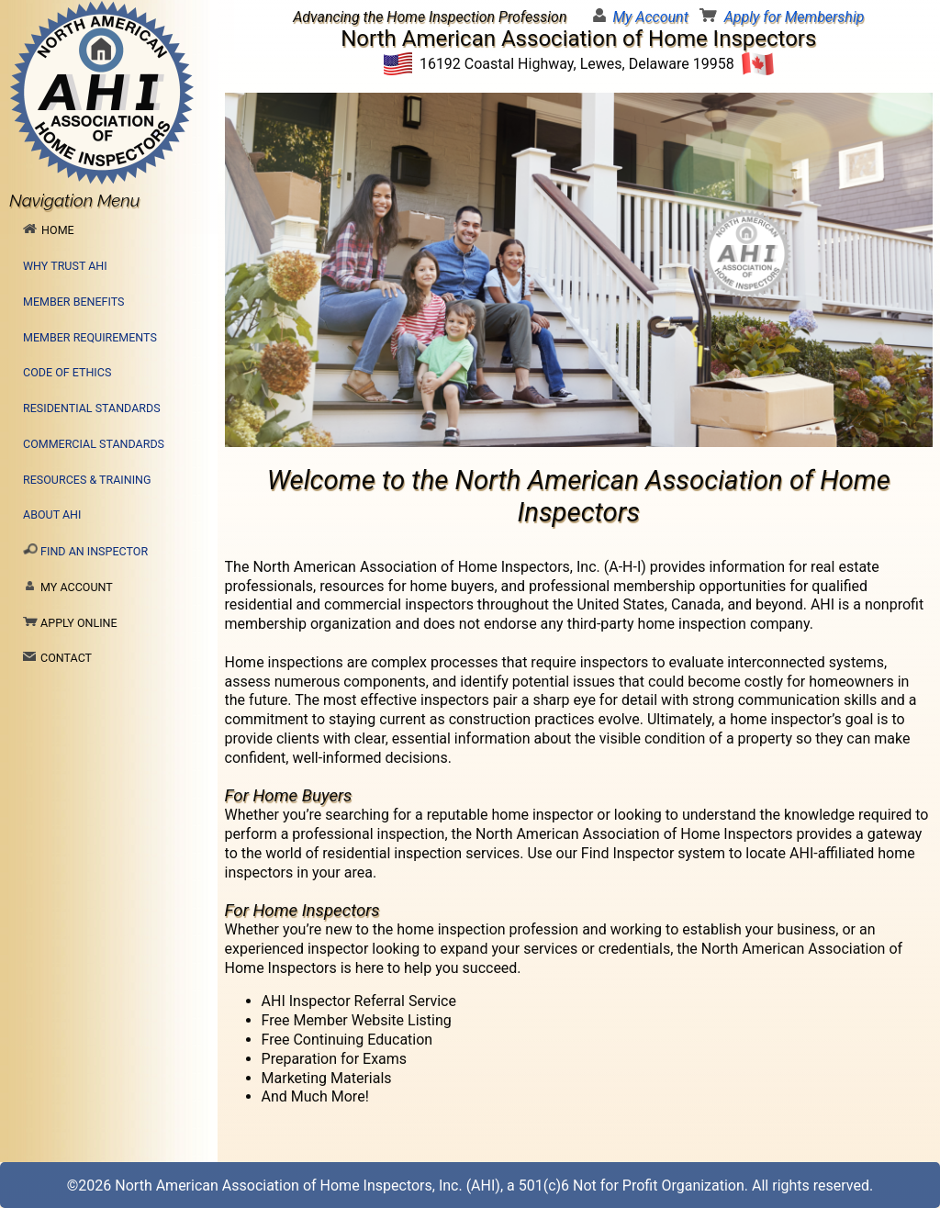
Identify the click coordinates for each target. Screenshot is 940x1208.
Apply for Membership (794, 17)
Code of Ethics (67, 372)
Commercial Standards (93, 444)
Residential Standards (92, 408)
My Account (650, 17)
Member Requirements (90, 337)
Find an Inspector (85, 550)
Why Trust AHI (65, 266)
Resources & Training (87, 480)
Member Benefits (73, 301)
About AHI (52, 514)
